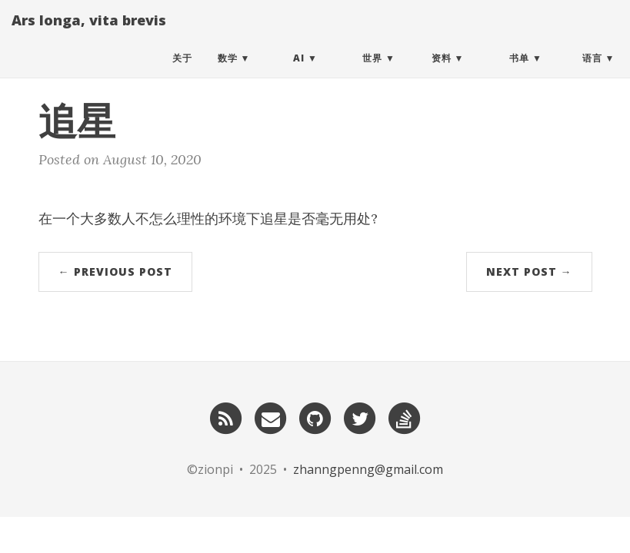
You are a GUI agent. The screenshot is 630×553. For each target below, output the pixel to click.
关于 (182, 72)
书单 (519, 72)
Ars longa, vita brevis (89, 34)
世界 (372, 72)
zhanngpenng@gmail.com (368, 469)
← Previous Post (115, 271)
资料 (442, 72)
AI (299, 72)
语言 (592, 72)
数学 (228, 72)
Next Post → (529, 271)
